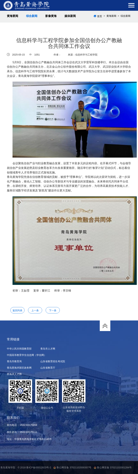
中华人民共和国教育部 (19, 348)
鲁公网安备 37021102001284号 (113, 467)
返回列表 (17, 310)
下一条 (52, 310)
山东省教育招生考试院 (52, 361)
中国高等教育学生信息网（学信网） (26, 355)
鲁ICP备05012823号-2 (38, 467)
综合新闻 (31, 15)
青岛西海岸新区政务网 (19, 367)
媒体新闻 (70, 15)
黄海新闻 (111, 15)
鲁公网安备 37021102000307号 (72, 467)
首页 (99, 16)
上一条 (35, 310)
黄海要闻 (12, 15)
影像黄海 (51, 15)
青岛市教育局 (14, 361)
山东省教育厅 (47, 367)
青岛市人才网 (47, 348)
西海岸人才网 (14, 374)
